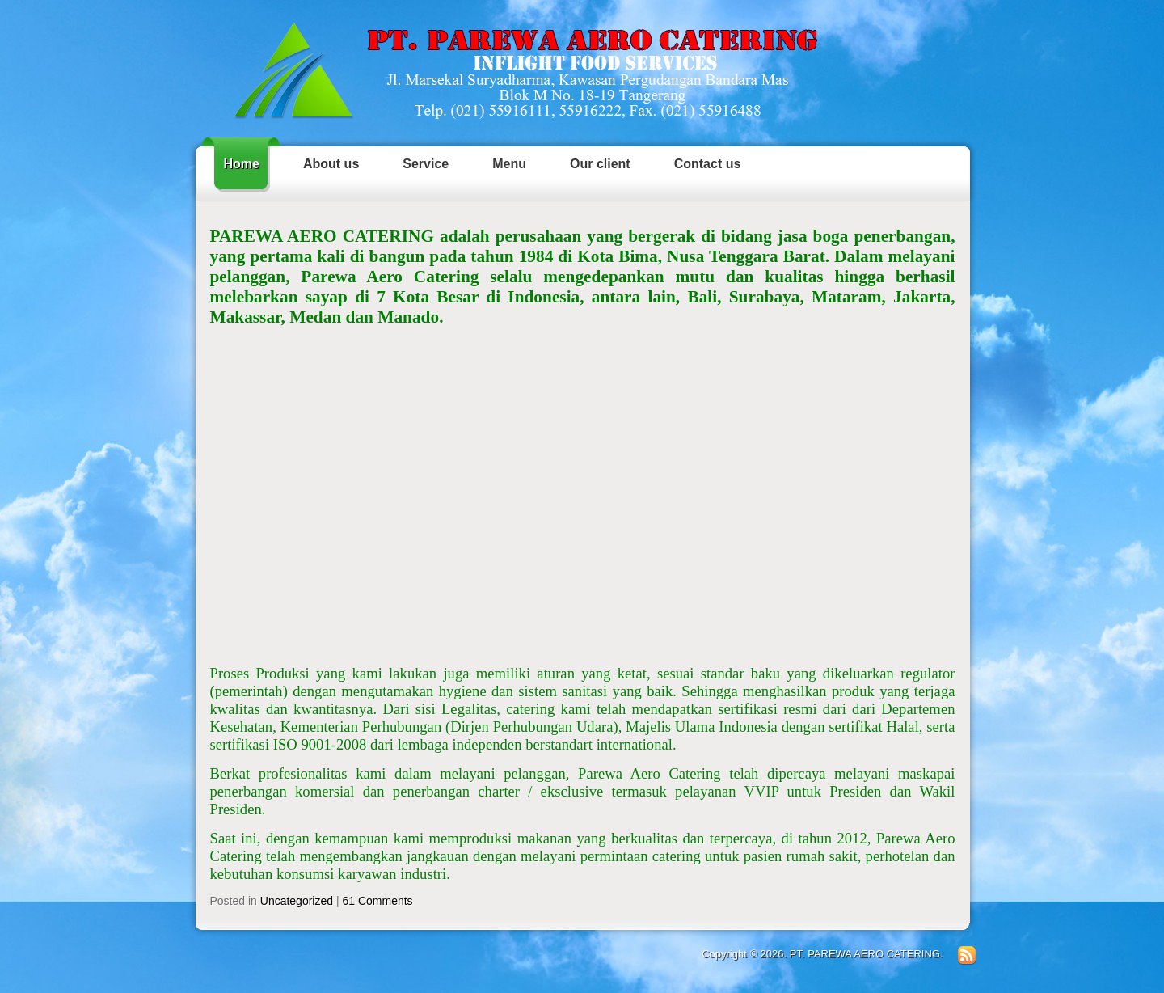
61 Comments (377, 900)
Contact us (707, 164)
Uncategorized (296, 900)
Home (241, 164)
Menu (509, 164)
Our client (600, 164)
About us (331, 164)
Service (426, 164)
